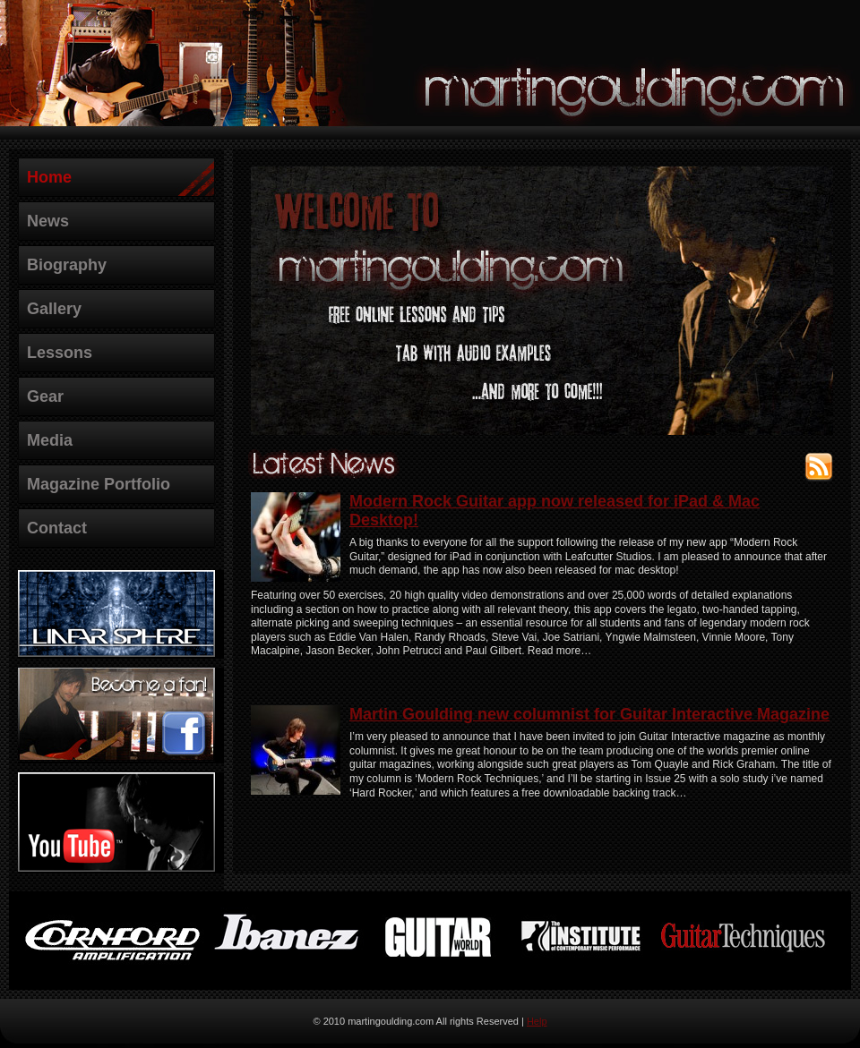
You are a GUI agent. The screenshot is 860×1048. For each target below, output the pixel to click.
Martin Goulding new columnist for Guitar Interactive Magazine (589, 714)
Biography (67, 265)
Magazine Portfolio (98, 484)
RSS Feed (818, 463)
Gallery (54, 309)
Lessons (59, 353)
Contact (57, 528)
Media (50, 440)
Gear (45, 396)
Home (49, 177)
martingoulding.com (636, 86)
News (48, 221)
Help (537, 1021)
